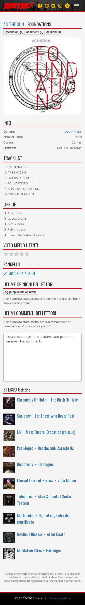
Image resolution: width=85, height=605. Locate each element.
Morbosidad (25, 515)
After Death (56, 534)
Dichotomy (25, 464)
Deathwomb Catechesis (56, 448)
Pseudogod (25, 448)
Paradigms (45, 464)
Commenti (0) (34, 32)
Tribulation (25, 496)
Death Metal (73, 131)
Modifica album (19, 273)
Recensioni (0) (14, 32)
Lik (19, 432)
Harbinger (53, 550)
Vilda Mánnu (67, 480)
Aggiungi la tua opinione (20, 292)
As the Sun (13, 24)
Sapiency (24, 416)
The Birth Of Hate (64, 400)
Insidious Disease (30, 534)
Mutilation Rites (29, 550)
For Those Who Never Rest (55, 416)
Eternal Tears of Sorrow (35, 480)
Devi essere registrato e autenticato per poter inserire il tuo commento (42, 357)
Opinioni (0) (53, 32)
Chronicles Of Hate (31, 400)
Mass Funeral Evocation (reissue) (50, 432)
